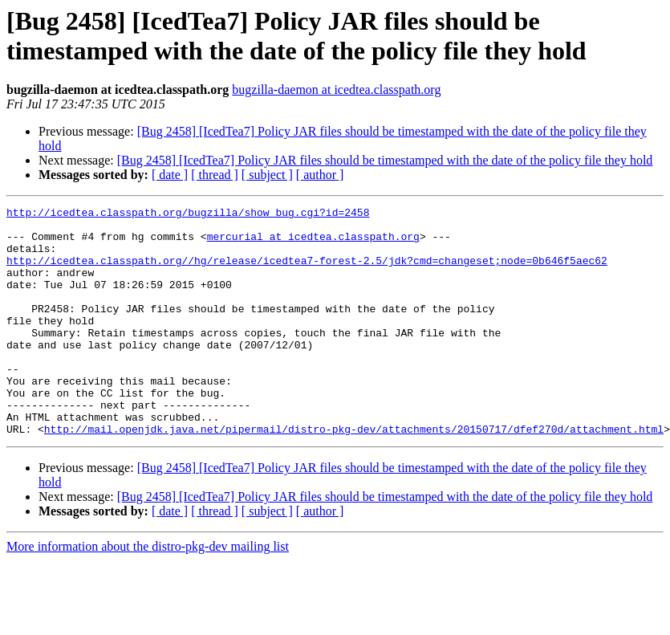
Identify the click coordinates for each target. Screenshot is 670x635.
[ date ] (170, 174)
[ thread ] (214, 174)
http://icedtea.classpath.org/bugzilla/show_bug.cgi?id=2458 (187, 214)
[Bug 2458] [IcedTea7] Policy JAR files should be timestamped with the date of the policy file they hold (385, 160)
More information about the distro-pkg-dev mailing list (147, 592)
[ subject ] (267, 174)
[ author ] (320, 174)
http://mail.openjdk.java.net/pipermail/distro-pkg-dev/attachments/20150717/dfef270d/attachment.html (354, 474)
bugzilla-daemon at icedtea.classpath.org (336, 89)
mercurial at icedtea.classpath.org (313, 243)
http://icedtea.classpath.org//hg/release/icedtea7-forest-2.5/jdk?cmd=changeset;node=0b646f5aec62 (306, 272)
